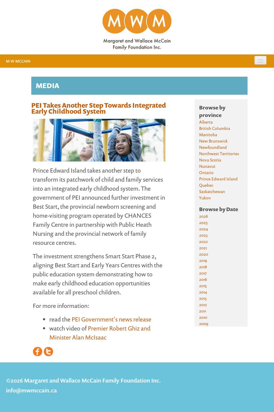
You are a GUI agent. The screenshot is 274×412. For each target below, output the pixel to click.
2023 (203, 235)
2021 (203, 248)
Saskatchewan (212, 191)
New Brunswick (213, 141)
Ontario (206, 172)
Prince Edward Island (218, 179)
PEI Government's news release (111, 319)
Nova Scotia (210, 160)
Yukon (205, 198)
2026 (203, 216)
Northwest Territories (219, 153)
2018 (203, 266)
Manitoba (208, 134)
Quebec (206, 185)
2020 (203, 254)
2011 (202, 311)
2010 (203, 317)
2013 (203, 298)
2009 (203, 323)
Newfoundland (213, 147)
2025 (203, 222)
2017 (203, 273)
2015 (203, 285)
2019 (203, 260)
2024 (203, 229)
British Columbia (214, 128)
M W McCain (18, 61)
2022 (203, 241)
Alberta (206, 122)
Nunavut (207, 166)
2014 (203, 292)
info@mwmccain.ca (31, 390)
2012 (203, 304)
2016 (203, 279)
